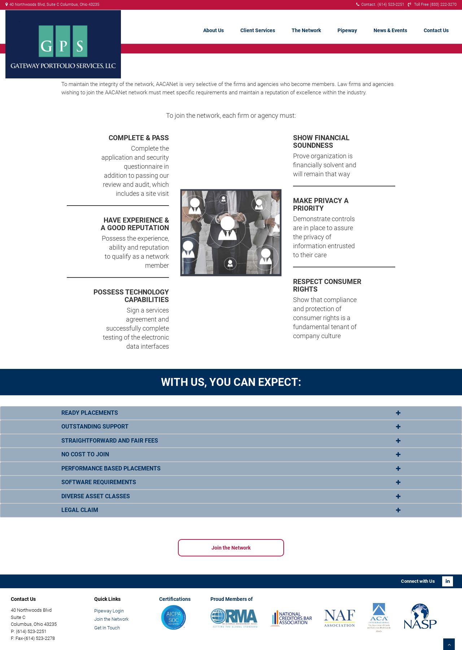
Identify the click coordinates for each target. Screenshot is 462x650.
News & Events (390, 30)
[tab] (231, 413)
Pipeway (347, 30)
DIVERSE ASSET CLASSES (95, 496)
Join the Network (231, 548)
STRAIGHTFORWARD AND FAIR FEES (109, 440)
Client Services (257, 30)
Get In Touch (107, 627)
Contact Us (436, 30)
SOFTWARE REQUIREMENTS (98, 482)
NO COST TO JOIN (85, 454)
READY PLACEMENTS (89, 412)
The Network (306, 30)
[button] (231, 413)
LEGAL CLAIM (79, 510)
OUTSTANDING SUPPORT (94, 426)
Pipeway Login (109, 611)
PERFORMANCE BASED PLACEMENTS (111, 468)
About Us (213, 30)
